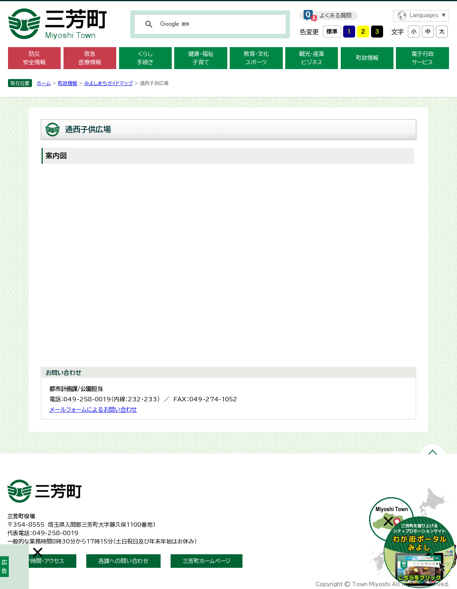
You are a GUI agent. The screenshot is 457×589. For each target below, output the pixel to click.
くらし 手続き (145, 58)
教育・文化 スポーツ (256, 58)
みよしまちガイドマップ (108, 83)
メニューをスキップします (228, 5)
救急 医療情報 (90, 58)
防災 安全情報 (34, 58)
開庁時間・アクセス (41, 561)
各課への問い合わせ (123, 561)
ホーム (44, 83)
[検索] (209, 24)
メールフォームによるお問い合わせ (93, 409)
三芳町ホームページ (206, 561)
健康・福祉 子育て (200, 58)
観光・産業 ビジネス (311, 58)
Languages (424, 15)
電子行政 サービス (422, 58)
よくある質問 (336, 15)
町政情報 (367, 58)
